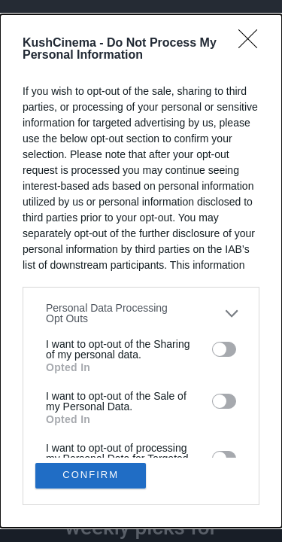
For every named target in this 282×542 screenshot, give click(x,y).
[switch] (224, 349)
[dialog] (141, 271)
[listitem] (141, 313)
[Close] (252, 43)
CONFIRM (90, 475)
